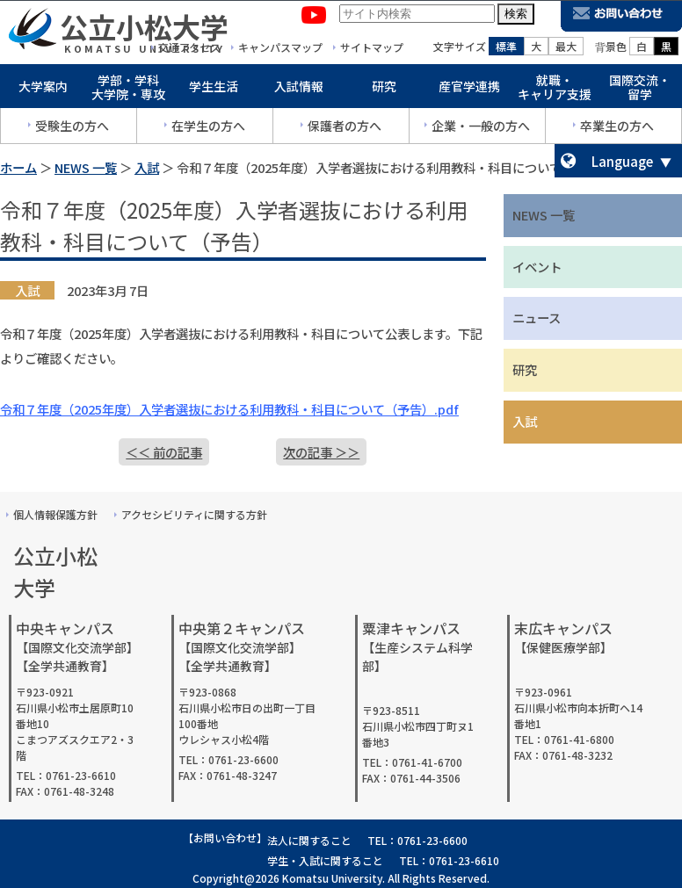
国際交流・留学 (640, 91)
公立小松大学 (144, 30)
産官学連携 (469, 89)
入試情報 (298, 89)
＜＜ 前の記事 (164, 452)
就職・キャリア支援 (554, 91)
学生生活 (213, 89)
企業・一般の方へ (481, 129)
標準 (506, 49)
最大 (566, 49)
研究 (384, 89)
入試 (146, 167)
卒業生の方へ (617, 129)
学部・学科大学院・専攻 (128, 91)
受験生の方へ (72, 129)
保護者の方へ (344, 129)
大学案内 (43, 89)
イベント (537, 266)
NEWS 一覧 (85, 167)
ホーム (18, 167)
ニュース (536, 317)
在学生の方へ (208, 129)
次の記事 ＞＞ (321, 452)
